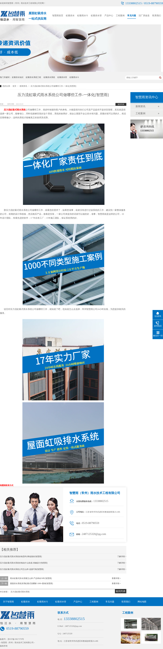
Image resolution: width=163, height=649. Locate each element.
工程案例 (120, 15)
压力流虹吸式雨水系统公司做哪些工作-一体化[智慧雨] (53, 86)
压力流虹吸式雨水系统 (15, 110)
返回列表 (121, 104)
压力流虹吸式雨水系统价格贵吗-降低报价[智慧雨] (21, 557)
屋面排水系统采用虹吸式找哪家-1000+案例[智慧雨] (31, 583)
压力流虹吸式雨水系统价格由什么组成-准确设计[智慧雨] (24, 563)
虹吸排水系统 (49, 77)
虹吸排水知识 (17, 77)
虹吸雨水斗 (82, 15)
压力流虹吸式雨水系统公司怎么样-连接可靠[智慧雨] (22, 569)
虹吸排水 (70, 15)
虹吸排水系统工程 (33, 77)
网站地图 (142, 601)
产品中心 (108, 15)
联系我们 (156, 15)
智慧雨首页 (57, 15)
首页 (14, 86)
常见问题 (131, 15)
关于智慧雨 (8, 601)
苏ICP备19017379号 (16, 639)
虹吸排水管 (96, 15)
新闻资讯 (24, 86)
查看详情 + (116, 578)
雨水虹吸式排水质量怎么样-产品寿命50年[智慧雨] (31, 578)
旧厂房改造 (144, 15)
